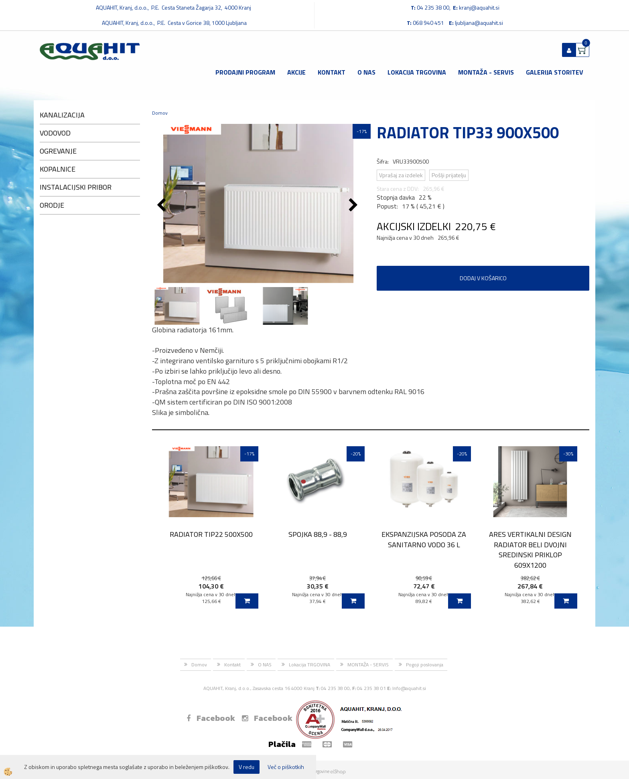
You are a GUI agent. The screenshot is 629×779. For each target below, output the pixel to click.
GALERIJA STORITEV (554, 72)
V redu (246, 767)
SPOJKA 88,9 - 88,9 (317, 534)
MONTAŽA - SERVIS (486, 72)
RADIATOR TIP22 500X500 (211, 534)
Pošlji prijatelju (449, 175)
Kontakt (331, 72)
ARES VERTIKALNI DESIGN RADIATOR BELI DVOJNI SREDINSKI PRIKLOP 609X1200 (530, 550)
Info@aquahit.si (409, 688)
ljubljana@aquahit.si (479, 22)
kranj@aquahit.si (479, 7)
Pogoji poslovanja (424, 664)
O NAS (366, 72)
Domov (160, 113)
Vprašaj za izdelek (401, 175)
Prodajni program (245, 72)
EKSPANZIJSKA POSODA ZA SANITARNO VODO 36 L (423, 539)
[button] (354, 205)
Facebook (211, 718)
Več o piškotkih (286, 767)
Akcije (296, 72)
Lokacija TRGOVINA (417, 72)
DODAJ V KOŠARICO (483, 278)
